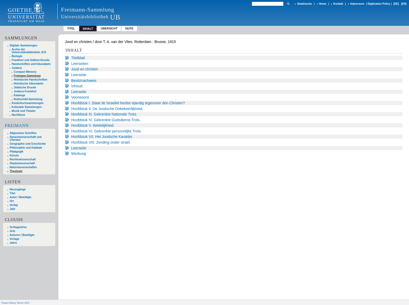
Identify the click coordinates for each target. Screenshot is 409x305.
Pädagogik (16, 151)
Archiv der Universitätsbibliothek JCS (29, 51)
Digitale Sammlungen (23, 45)
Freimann (17, 125)
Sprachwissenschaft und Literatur (25, 138)
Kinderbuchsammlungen (28, 103)
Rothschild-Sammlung (28, 99)
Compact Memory (25, 71)
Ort (12, 201)
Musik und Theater (24, 110)
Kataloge (19, 95)
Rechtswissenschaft (23, 159)
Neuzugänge (18, 189)
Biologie (17, 56)
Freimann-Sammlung (27, 75)
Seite (129, 28)
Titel (71, 28)
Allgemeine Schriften (23, 133)
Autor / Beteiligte (20, 197)
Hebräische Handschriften (30, 79)
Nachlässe (18, 114)
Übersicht (109, 28)
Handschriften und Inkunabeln (31, 64)
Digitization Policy (379, 3)
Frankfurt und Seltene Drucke (31, 60)
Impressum (357, 3)
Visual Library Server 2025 (15, 302)
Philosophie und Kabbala (26, 147)
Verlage (14, 238)
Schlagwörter (18, 227)
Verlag (14, 205)
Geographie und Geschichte (28, 143)
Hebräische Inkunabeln (29, 83)
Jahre (13, 242)
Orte (12, 231)
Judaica (17, 67)
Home (322, 3)
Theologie (16, 171)
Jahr (12, 209)
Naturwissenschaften (23, 167)
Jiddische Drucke (25, 87)
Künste (14, 155)
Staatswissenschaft (22, 163)
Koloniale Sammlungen (27, 107)
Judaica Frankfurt (25, 91)
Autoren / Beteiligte (22, 235)
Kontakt (338, 3)
